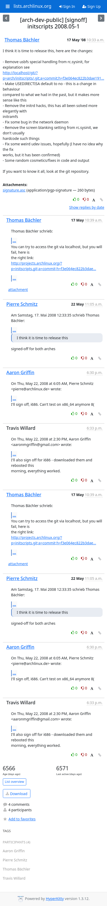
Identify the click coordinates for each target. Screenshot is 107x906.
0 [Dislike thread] (86, 199)
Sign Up (91, 6)
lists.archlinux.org (32, 6)
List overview (14, 781)
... (14, 240)
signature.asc (14, 190)
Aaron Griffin (20, 372)
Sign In (67, 6)
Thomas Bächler (22, 40)
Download (16, 793)
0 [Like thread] (76, 199)
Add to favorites (19, 818)
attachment (18, 289)
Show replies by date (86, 207)
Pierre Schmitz (22, 304)
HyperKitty (55, 898)
